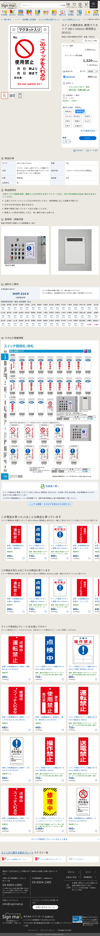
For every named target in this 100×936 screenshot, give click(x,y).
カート (88, 871)
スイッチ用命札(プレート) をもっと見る (49, 839)
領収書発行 (88, 877)
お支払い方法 (71, 877)
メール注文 (92, 150)
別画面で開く (50, 486)
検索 (62, 5)
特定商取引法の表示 (65, 930)
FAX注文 (78, 150)
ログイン (71, 871)
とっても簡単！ (50, 504)
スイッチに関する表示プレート (17, 852)
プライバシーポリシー (47, 930)
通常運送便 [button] (70, 77)
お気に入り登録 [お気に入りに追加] (90, 41)
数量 (64, 137)
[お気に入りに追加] (23, 558)
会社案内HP (49, 916)
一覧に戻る (7, 19)
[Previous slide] (4, 542)
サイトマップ (33, 930)
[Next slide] (95, 542)
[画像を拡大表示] (29, 57)
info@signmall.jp (13, 904)
